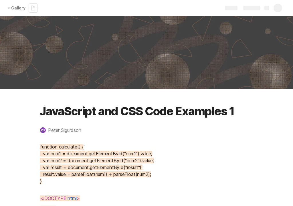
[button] (63, 130)
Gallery (16, 7)
